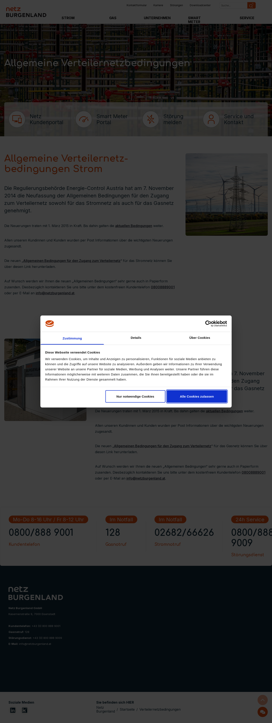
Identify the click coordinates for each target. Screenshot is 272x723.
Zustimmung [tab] (72, 338)
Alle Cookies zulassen (197, 396)
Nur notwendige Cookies (135, 396)
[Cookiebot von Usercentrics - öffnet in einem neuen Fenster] (208, 323)
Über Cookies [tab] (199, 337)
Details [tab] (136, 337)
